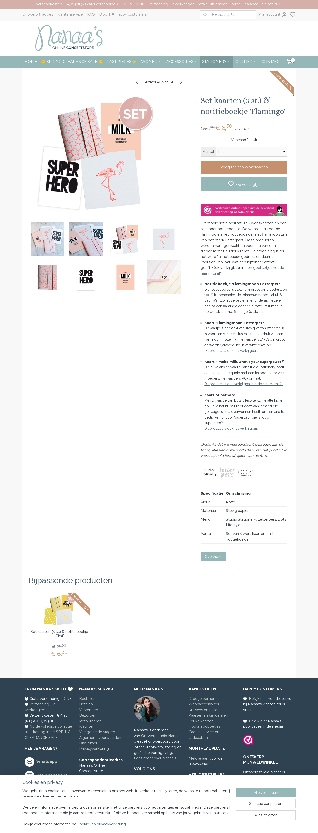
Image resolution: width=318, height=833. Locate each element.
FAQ (91, 14)
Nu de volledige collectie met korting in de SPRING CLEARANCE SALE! (48, 732)
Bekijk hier (258, 698)
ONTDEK (246, 61)
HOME (30, 61)
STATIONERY (216, 61)
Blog (103, 14)
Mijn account (272, 15)
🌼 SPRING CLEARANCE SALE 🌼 (72, 61)
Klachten (87, 726)
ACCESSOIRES (182, 61)
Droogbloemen (202, 698)
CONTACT (270, 61)
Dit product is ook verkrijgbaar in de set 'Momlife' (243, 384)
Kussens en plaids (204, 710)
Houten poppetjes (204, 726)
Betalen (86, 704)
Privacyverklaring (94, 748)
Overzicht (213, 556)
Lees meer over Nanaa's (155, 758)
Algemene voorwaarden (100, 737)
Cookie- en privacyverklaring (101, 824)
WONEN (151, 61)
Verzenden (88, 710)
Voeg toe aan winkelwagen (244, 167)
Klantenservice (70, 14)
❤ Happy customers (129, 14)
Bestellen (87, 698)
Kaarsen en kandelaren (208, 715)
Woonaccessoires (204, 704)
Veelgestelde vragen (97, 732)
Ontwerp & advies (37, 14)
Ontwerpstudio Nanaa (160, 736)
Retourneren (90, 721)
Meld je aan (198, 758)
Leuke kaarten (201, 721)
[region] (126, 808)
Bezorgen (88, 715)
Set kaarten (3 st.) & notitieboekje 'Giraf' (59, 634)
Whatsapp (46, 761)
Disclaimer (88, 743)
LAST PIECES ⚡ (122, 61)
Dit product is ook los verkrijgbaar (231, 351)
